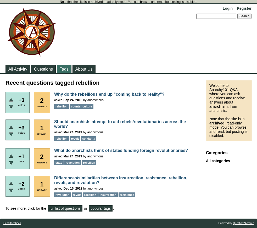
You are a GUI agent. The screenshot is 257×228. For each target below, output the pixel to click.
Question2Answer (243, 223)
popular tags (101, 208)
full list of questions (65, 208)
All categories (218, 161)
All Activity (17, 69)
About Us (84, 69)
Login (228, 8)
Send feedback (12, 223)
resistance (127, 194)
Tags (64, 69)
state (58, 162)
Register (244, 8)
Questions (43, 69)
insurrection (108, 194)
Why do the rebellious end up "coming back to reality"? (109, 94)
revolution (73, 162)
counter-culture (81, 106)
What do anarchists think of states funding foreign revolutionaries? (121, 150)
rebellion (61, 106)
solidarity (88, 138)
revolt (75, 138)
